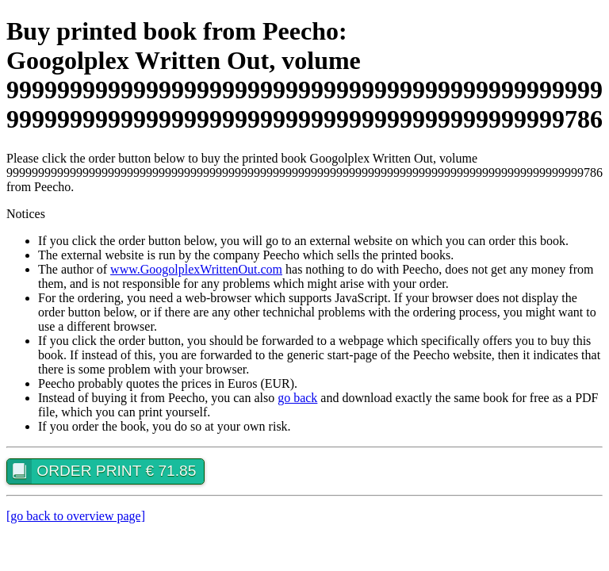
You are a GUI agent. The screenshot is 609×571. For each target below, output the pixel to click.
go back (297, 397)
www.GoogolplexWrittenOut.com (196, 269)
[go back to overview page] (75, 516)
